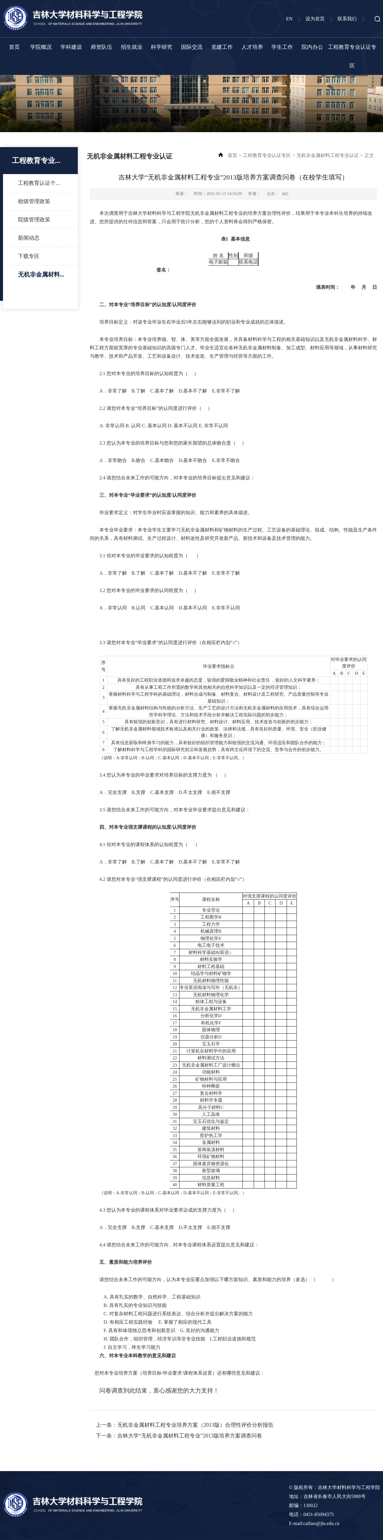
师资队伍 (101, 47)
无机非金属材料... (41, 274)
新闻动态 (28, 238)
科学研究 (161, 47)
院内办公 (312, 47)
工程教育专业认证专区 (352, 56)
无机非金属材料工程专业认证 (328, 155)
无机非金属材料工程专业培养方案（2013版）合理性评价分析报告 (195, 1425)
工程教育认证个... (39, 183)
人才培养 (252, 47)
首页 (14, 47)
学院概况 (41, 47)
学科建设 (71, 47)
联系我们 (347, 18)
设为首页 (315, 18)
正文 (369, 155)
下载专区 (28, 256)
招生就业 (131, 47)
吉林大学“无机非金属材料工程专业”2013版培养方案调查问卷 (189, 1436)
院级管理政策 (34, 220)
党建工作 (222, 47)
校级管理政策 (34, 201)
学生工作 (282, 47)
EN (289, 18)
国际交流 (192, 47)
